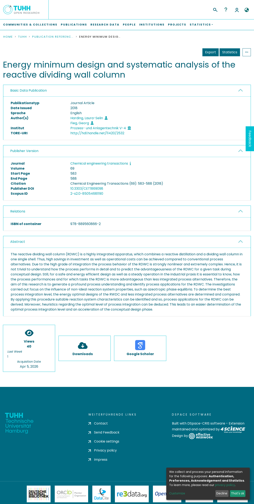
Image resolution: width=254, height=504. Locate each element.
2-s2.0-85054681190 (86, 193)
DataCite (101, 494)
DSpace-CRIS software (206, 423)
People (129, 25)
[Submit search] (215, 9)
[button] (246, 10)
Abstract (17, 241)
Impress (97, 459)
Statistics (229, 52)
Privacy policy (102, 450)
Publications (74, 25)
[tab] (127, 91)
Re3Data (132, 494)
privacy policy (225, 485)
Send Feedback (103, 432)
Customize (177, 493)
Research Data (104, 25)
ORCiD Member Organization (71, 494)
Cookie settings (103, 441)
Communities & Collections (30, 25)
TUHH (22, 37)
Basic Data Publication (28, 90)
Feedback (250, 138)
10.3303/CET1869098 (86, 188)
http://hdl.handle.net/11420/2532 (97, 133)
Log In (237, 10)
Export (210, 52)
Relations (17, 211)
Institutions (152, 25)
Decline (221, 493)
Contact (98, 423)
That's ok (237, 493)
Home (8, 37)
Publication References (53, 37)
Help (226, 10)
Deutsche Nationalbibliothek (38, 494)
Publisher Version (24, 150)
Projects (177, 25)
